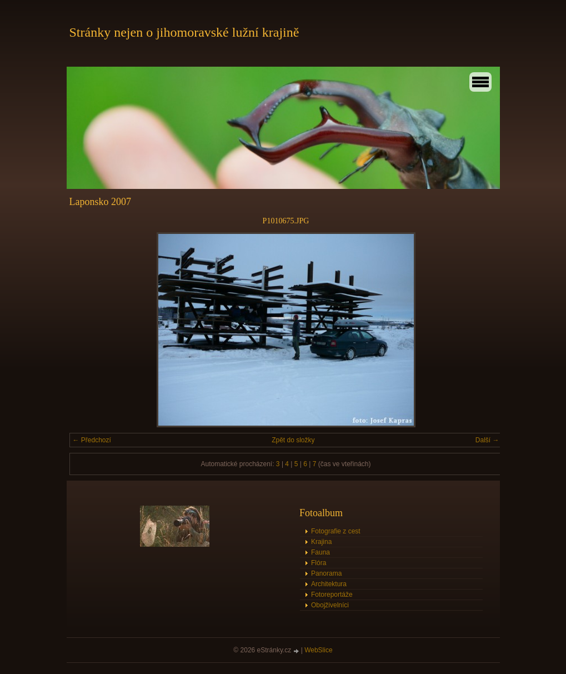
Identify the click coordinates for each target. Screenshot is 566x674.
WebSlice (318, 650)
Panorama (326, 573)
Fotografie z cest (335, 531)
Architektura (329, 584)
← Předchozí (92, 440)
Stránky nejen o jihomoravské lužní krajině (184, 32)
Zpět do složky (293, 440)
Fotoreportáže (332, 594)
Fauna (320, 552)
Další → (487, 440)
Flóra (318, 563)
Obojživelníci (330, 605)
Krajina (321, 542)
